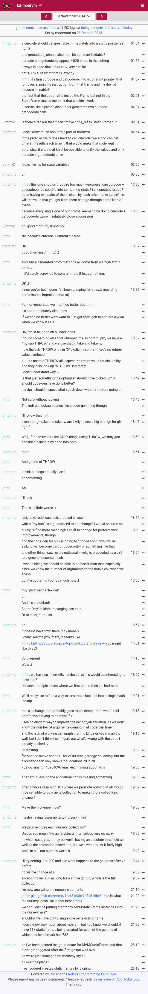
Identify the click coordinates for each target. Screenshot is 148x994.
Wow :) (27, 665)
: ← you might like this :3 (71, 646)
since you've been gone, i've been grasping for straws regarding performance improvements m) (69, 292)
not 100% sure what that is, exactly (48, 73)
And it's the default (36, 603)
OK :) (25, 283)
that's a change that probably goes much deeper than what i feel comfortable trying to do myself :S (70, 713)
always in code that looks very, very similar (54, 67)
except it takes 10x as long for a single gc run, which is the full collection (69, 880)
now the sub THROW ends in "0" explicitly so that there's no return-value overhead (72, 352)
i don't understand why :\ (40, 372)
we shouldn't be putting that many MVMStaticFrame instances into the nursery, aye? (72, 909)
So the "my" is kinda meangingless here (51, 609)
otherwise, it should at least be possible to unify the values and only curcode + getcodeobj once (73, 152)
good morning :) (40, 252)
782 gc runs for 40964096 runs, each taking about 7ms (63, 767)
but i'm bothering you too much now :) (50, 580)
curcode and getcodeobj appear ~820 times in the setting (65, 61)
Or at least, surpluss (37, 615)
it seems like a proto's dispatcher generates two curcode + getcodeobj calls (66, 109)
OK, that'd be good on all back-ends (48, 332)
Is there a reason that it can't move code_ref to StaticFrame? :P (69, 122)
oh (24, 174)
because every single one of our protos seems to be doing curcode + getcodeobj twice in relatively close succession (74, 213)
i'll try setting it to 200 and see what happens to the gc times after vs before (73, 863)
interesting (30, 750)
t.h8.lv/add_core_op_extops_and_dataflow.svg (66, 643)
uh (24, 596)
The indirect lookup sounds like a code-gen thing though (64, 406)
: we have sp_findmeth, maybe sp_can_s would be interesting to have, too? (74, 677)
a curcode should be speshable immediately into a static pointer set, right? (73, 46)
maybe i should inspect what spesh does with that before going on (72, 390)
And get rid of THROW (38, 462)
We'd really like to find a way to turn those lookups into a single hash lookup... (73, 698)
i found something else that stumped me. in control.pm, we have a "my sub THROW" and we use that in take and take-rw (72, 340)
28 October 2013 (89, 33)
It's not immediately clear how (44, 311)
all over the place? (35, 962)
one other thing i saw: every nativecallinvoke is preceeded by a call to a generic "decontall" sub (72, 555)
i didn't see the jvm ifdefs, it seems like (51, 637)
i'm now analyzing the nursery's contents (52, 890)
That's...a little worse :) (39, 508)
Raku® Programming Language (92, 974)
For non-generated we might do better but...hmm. (59, 305)
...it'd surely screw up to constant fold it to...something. (63, 274)
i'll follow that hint (35, 415)
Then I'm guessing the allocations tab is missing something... (68, 777)
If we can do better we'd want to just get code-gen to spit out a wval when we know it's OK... (73, 319)
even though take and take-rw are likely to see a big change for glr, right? (72, 424)
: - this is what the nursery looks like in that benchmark (71, 898)
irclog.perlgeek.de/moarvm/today (106, 28)
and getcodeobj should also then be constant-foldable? (63, 55)
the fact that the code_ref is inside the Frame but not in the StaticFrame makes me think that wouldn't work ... (66, 98)
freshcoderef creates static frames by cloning (56, 968)
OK (24, 246)
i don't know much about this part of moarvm (56, 132)
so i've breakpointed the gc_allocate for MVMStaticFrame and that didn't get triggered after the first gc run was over (72, 947)
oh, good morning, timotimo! (43, 226)
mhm (26, 452)
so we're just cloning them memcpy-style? (53, 956)
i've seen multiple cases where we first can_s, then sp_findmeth (70, 686)
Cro (52, 974)
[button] (142, 5)
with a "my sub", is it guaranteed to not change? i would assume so (72, 524)
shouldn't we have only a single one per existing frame (63, 918)
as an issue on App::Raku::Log (116, 979)
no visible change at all (39, 872)
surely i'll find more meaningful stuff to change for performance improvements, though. (70, 532)
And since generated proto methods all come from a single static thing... (71, 264)
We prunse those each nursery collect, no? (54, 827)
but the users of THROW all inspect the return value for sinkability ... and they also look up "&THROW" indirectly (73, 363)
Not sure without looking (40, 399)
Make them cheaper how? (41, 807)
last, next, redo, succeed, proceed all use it (54, 518)
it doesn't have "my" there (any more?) (50, 631)
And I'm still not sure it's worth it (46, 851)
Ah (24, 488)
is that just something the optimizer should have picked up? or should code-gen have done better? (69, 380)
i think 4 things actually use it (44, 472)
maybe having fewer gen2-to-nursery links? (54, 817)
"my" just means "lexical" (40, 590)
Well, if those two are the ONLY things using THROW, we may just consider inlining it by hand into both (71, 439)
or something (32, 478)
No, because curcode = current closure (51, 236)
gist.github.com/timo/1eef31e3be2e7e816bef (66, 896)
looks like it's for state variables (45, 165)
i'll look (27, 498)
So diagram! (31, 658)
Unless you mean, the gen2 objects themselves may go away (68, 833)
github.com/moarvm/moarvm (38, 28)
